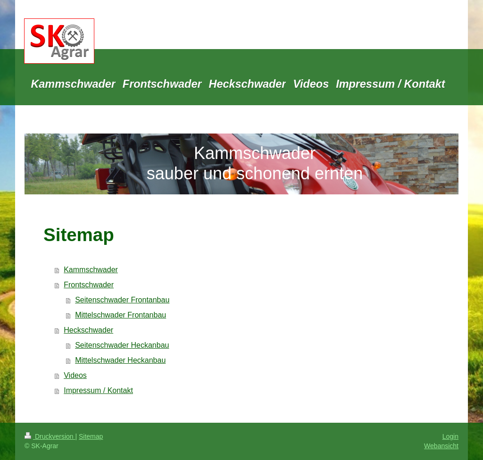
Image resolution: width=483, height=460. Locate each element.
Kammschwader (91, 270)
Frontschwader (89, 285)
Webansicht (441, 446)
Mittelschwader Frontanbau (120, 315)
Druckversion (50, 436)
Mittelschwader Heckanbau (120, 360)
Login (450, 436)
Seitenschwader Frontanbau (122, 300)
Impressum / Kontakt (98, 390)
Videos (75, 375)
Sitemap (91, 436)
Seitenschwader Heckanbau (122, 345)
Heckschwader (88, 330)
